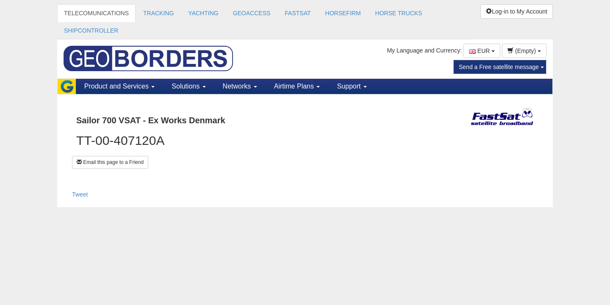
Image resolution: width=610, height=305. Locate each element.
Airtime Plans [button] (297, 86)
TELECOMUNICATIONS (96, 13)
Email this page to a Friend (110, 162)
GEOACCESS (252, 13)
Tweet (80, 194)
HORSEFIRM (343, 13)
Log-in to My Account (516, 11)
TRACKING (158, 13)
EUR (482, 50)
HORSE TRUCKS (398, 13)
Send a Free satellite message (501, 67)
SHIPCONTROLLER (91, 30)
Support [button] (351, 86)
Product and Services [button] (119, 86)
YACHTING (203, 13)
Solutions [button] (188, 86)
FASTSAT (298, 13)
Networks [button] (240, 86)
